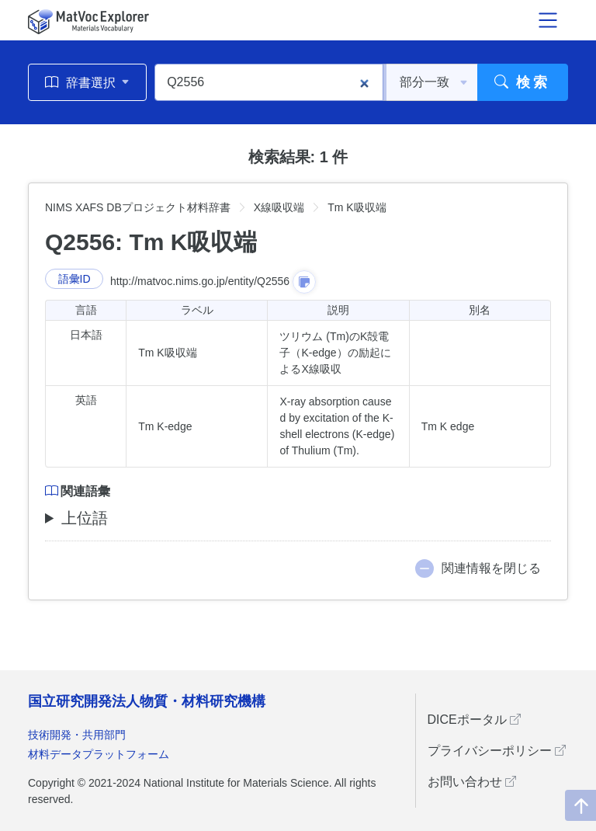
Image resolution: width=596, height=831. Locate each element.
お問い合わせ (472, 781)
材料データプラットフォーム (98, 754)
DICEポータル (475, 719)
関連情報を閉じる (491, 568)
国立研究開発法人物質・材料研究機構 (146, 701)
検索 (522, 82)
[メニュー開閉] (548, 20)
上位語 (84, 518)
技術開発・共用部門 (77, 734)
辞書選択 (87, 82)
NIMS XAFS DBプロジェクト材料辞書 (137, 207)
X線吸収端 (279, 207)
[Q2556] (268, 82)
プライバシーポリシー (497, 750)
